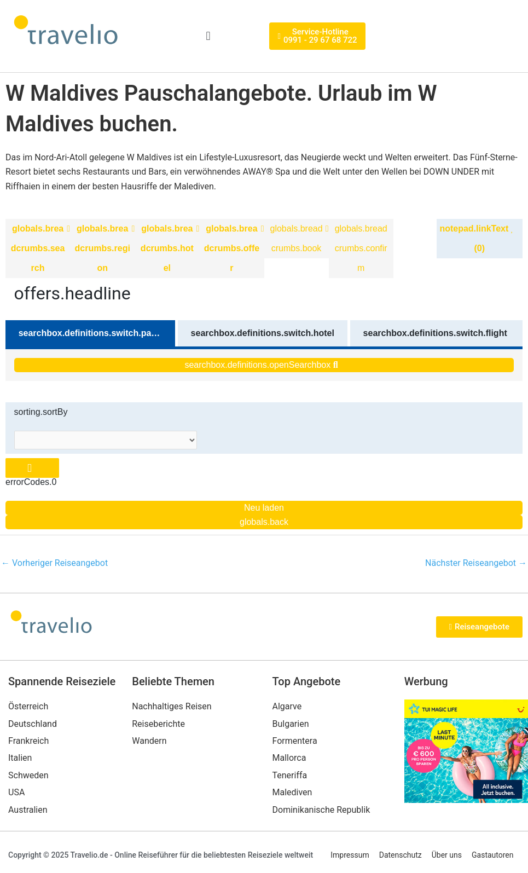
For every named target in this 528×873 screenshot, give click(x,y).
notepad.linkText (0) (476, 238)
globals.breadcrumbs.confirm (361, 248)
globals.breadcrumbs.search (38, 248)
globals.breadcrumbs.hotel (167, 248)
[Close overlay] (32, 468)
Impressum (349, 855)
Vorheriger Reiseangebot (54, 563)
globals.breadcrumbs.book (296, 238)
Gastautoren (493, 855)
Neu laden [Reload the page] (264, 507)
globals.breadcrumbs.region (102, 248)
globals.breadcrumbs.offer (231, 248)
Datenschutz (400, 855)
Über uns (447, 855)
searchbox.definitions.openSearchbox (261, 364)
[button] (208, 36)
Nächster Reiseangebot (476, 563)
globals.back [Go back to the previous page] (264, 522)
